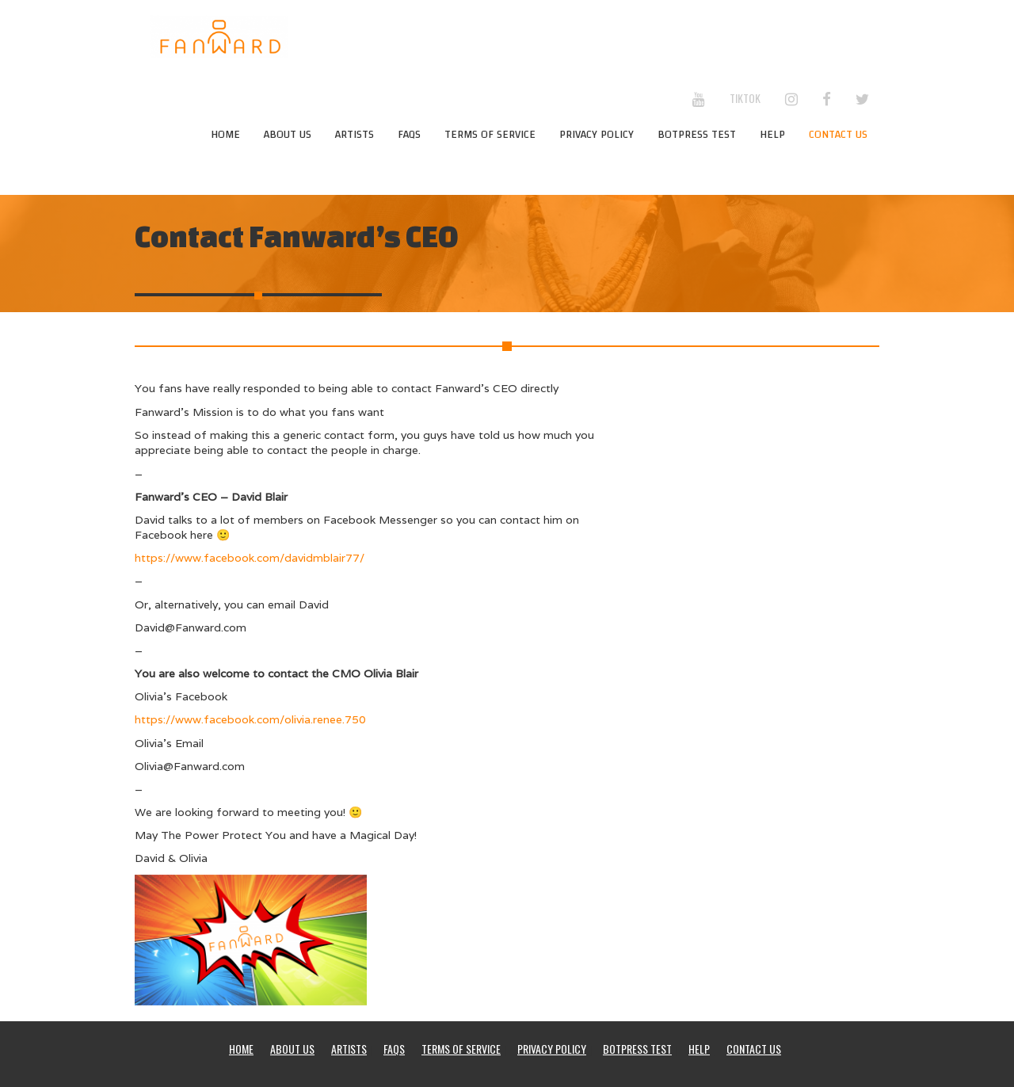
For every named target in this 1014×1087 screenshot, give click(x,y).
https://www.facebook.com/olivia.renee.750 (250, 719)
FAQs (409, 134)
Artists (354, 134)
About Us (287, 134)
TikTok (745, 98)
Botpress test (697, 134)
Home (225, 134)
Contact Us (838, 134)
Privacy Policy (596, 134)
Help (772, 134)
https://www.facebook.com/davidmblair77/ (249, 558)
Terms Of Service (490, 134)
